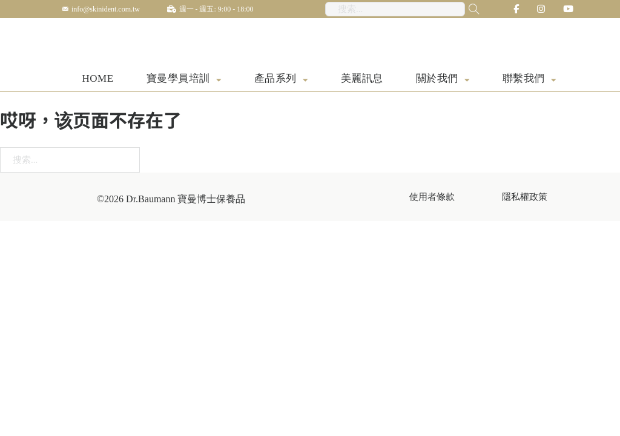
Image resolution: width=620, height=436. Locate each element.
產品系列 (275, 80)
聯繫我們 (524, 80)
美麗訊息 (362, 80)
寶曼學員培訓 (178, 80)
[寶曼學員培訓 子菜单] (219, 81)
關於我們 (437, 80)
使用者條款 (432, 197)
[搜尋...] (466, 9)
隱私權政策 (524, 197)
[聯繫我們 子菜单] (553, 81)
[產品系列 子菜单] (305, 81)
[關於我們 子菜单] (467, 81)
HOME (98, 80)
